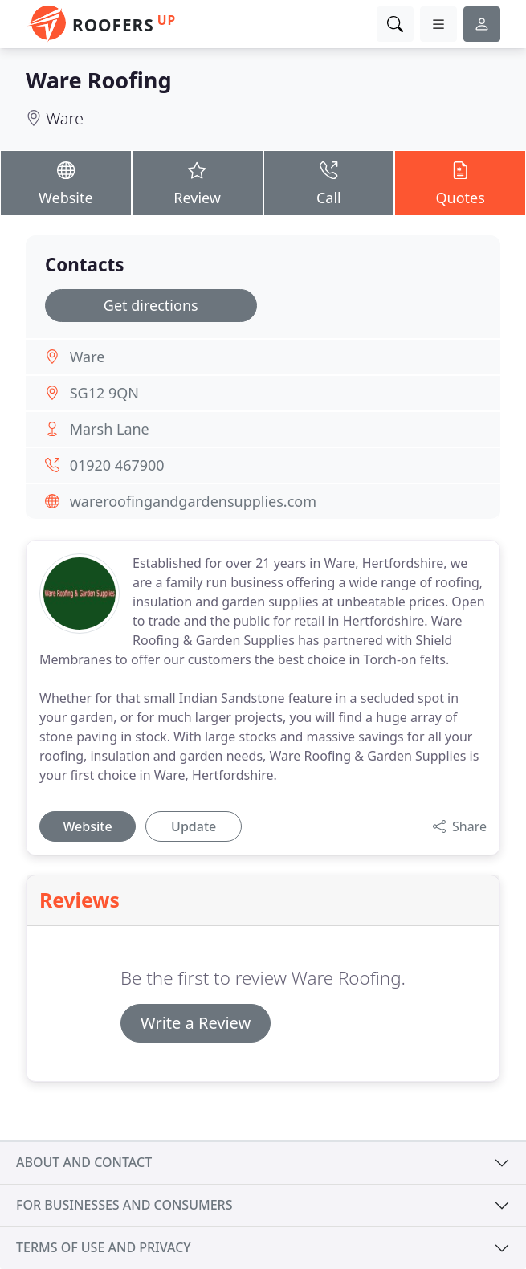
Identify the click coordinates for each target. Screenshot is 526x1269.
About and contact (84, 1162)
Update (193, 826)
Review (197, 182)
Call (329, 182)
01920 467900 (117, 465)
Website (66, 182)
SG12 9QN (104, 392)
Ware (65, 118)
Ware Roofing (99, 80)
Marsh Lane (109, 429)
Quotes (460, 182)
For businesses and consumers (124, 1205)
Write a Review (196, 1023)
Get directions (151, 305)
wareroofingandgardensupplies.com (193, 501)
